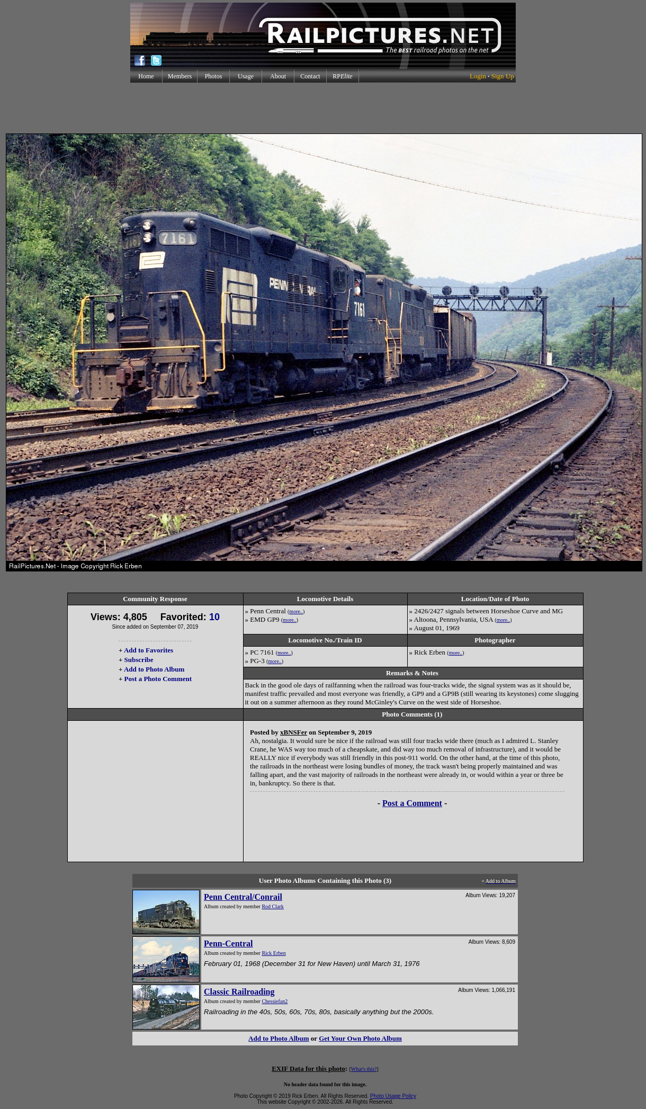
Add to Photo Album (154, 669)
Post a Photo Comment (158, 679)
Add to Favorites (148, 650)
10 (214, 617)
